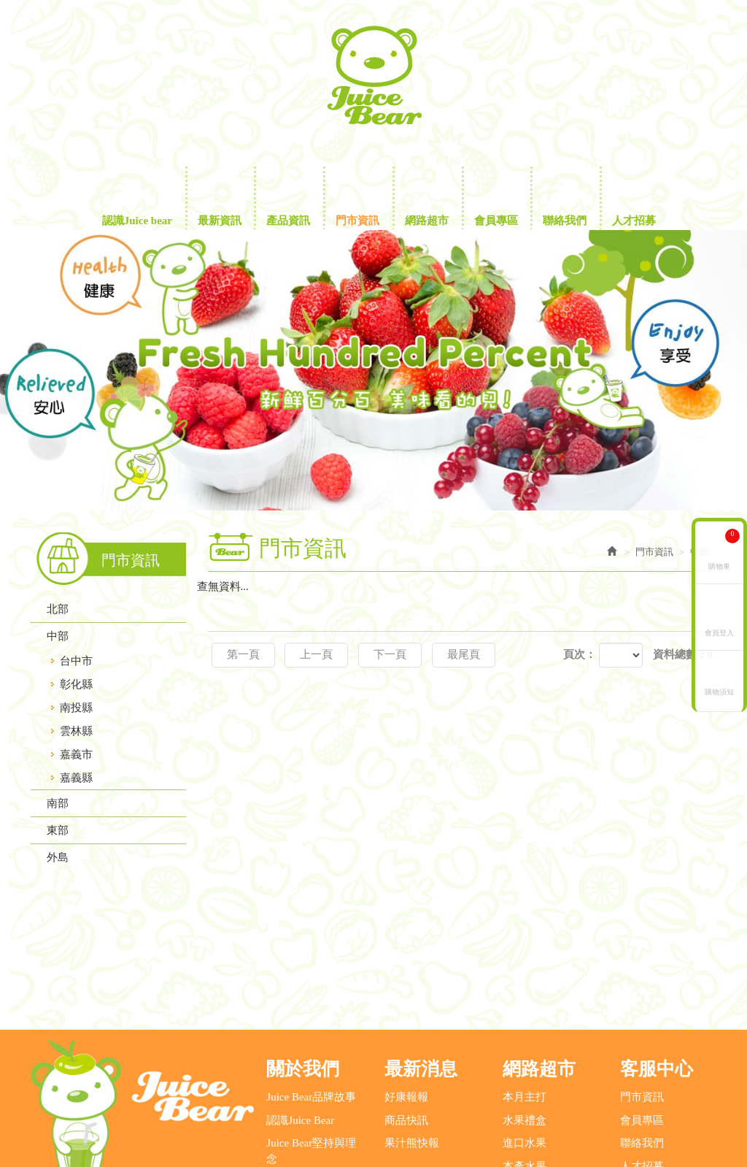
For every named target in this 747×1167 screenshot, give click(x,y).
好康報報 (406, 971)
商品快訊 (406, 994)
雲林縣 (76, 731)
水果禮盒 (524, 994)
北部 (58, 609)
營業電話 (80, 1101)
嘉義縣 (76, 778)
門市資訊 (642, 971)
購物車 (724, 549)
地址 (554, 1101)
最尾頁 (463, 654)
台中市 (76, 661)
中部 (58, 636)
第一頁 (243, 654)
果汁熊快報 (411, 1016)
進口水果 (524, 1016)
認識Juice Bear (300, 994)
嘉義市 (76, 754)
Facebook (703, 28)
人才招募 (642, 1040)
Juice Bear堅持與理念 (311, 1024)
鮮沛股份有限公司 (373, 75)
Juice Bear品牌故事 (311, 971)
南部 (58, 803)
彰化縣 (76, 684)
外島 (58, 857)
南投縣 (76, 707)
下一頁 (390, 654)
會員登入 (719, 632)
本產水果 (524, 1040)
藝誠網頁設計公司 (373, 1140)
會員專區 (642, 994)
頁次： (579, 654)
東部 (58, 830)
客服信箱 (390, 1101)
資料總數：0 (683, 654)
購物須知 (719, 691)
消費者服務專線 (235, 1101)
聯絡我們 (642, 1016)
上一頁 (316, 654)
